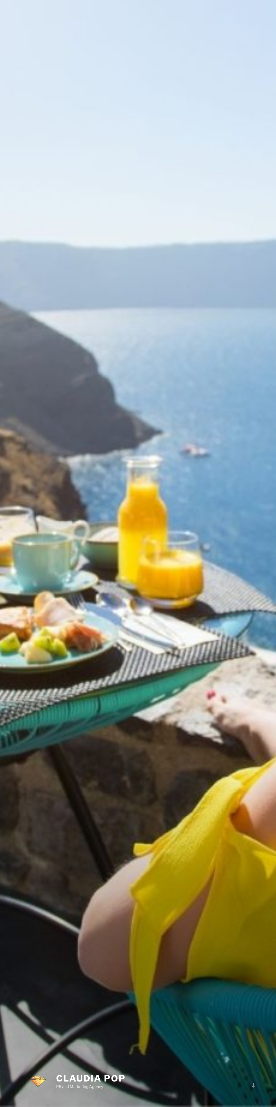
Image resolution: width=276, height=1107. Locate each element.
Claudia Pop (91, 1064)
